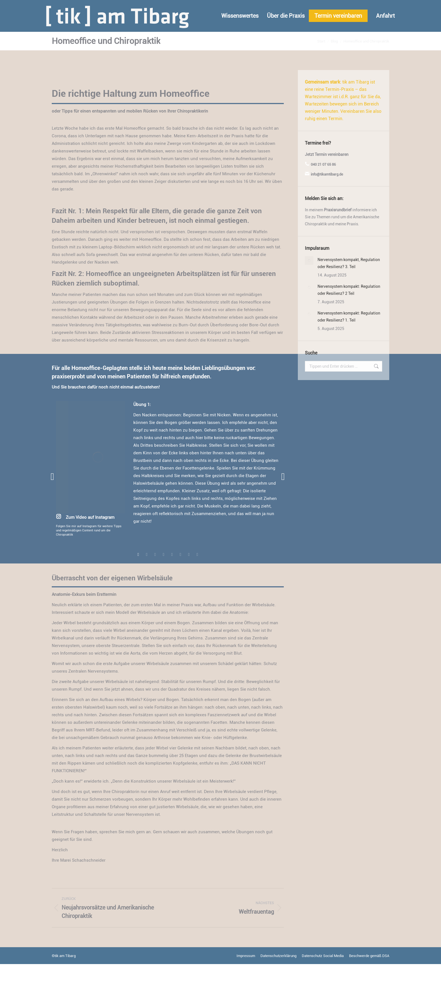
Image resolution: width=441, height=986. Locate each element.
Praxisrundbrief (338, 232)
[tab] (138, 575)
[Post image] (309, 282)
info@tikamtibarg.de (100, 11)
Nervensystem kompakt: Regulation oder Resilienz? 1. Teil (349, 338)
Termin (321, 176)
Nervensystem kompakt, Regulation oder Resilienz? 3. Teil (349, 285)
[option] (168, 491)
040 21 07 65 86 (323, 186)
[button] (52, 499)
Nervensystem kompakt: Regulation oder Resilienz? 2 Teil (349, 312)
